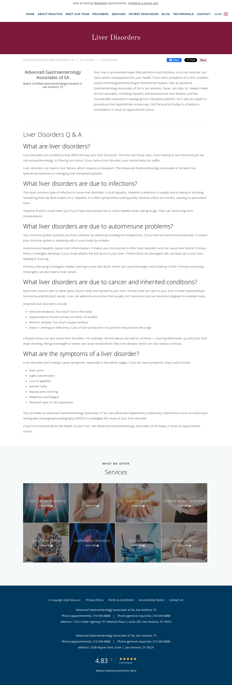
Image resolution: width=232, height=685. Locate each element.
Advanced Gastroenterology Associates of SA (49, 59)
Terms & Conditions (121, 600)
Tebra (133, 670)
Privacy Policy (94, 600)
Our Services (87, 59)
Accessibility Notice (151, 600)
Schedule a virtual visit (143, 3)
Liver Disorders (109, 59)
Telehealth (100, 3)
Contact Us (176, 600)
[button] (226, 14)
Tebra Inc (75, 600)
